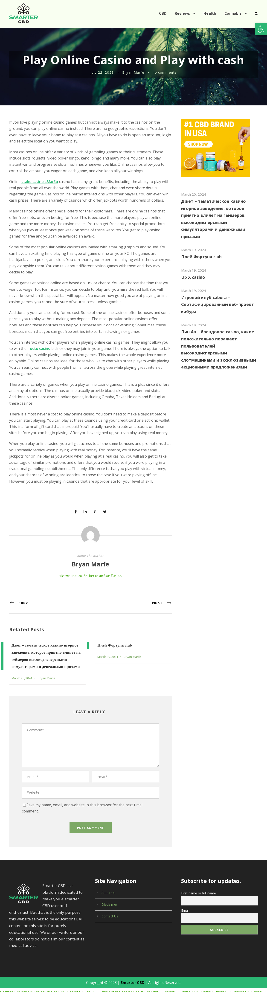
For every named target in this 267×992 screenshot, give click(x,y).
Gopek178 (211, 972)
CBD (165, 13)
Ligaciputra (104, 953)
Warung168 (244, 965)
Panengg (181, 965)
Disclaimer (109, 872)
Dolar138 (40, 953)
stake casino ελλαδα (39, 182)
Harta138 (193, 972)
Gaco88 (70, 959)
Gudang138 (72, 953)
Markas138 (136, 972)
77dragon (226, 965)
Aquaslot (84, 965)
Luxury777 (185, 959)
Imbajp (241, 972)
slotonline (68, 557)
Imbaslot (228, 972)
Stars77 (211, 965)
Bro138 (26, 953)
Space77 (157, 959)
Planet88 (165, 953)
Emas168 (165, 972)
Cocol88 (242, 959)
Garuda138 (233, 953)
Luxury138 (24, 965)
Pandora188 (88, 978)
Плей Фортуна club (114, 626)
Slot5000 (257, 959)
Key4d (179, 972)
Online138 (24, 972)
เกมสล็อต (101, 557)
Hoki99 (88, 953)
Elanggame (87, 959)
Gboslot (71, 978)
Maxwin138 (204, 959)
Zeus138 (137, 953)
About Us (108, 860)
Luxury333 (8, 978)
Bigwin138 (117, 972)
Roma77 (7, 959)
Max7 (129, 959)
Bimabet (172, 978)
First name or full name (197, 860)
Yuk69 (151, 972)
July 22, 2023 (103, 72)
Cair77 (118, 959)
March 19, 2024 (107, 638)
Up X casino (193, 270)
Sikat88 (198, 953)
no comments (164, 72)
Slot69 (138, 965)
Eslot (128, 978)
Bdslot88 (84, 972)
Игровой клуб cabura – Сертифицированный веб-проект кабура (215, 297)
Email (185, 877)
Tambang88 (43, 972)
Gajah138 (100, 972)
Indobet (125, 965)
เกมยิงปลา (85, 557)
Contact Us (109, 883)
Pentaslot (26, 978)
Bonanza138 (54, 965)
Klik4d (71, 972)
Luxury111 (43, 978)
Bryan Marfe (133, 72)
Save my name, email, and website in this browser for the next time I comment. (90, 779)
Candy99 (105, 959)
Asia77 (59, 972)
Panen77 (121, 953)
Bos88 (71, 965)
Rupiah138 (214, 953)
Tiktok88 (166, 965)
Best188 (142, 959)
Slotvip (117, 978)
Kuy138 (140, 978)
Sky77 (170, 959)
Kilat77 (151, 953)
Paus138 (151, 965)
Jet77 (38, 965)
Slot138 (56, 959)
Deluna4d (256, 972)
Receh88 (7, 972)
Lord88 (112, 965)
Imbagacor (156, 978)
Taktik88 (99, 965)
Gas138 (55, 953)
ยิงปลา (115, 557)
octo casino (27, 342)
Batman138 (9, 953)
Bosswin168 (224, 959)
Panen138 (40, 959)
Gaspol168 (182, 953)
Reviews (184, 13)
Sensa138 (23, 959)
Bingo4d (197, 965)
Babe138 (7, 965)
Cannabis (233, 13)
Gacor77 (251, 953)
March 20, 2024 (22, 659)
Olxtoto (105, 978)
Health (211, 13)
